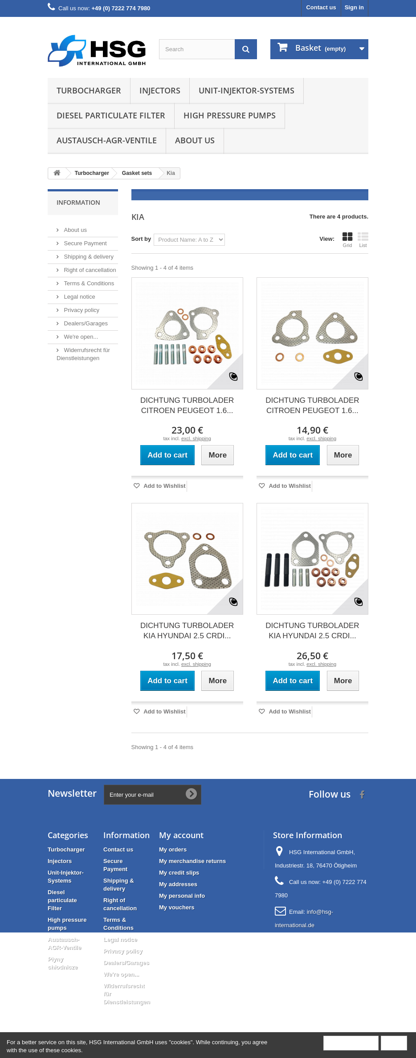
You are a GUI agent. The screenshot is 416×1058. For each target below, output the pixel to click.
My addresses (178, 884)
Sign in (354, 7)
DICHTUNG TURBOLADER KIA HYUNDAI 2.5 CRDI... (187, 630)
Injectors (159, 90)
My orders (173, 849)
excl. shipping (196, 438)
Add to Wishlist (164, 485)
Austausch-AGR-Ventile (107, 140)
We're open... (80, 333)
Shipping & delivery (88, 253)
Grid (347, 240)
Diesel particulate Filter (111, 115)
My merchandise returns (192, 861)
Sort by (141, 238)
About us (195, 140)
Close (394, 1042)
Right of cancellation (89, 266)
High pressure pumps (230, 115)
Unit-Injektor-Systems (246, 90)
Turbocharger (89, 90)
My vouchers (176, 907)
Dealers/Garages (85, 319)
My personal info (182, 895)
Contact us (321, 7)
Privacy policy (80, 306)
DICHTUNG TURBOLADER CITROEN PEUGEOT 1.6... (187, 405)
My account (181, 835)
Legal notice (78, 293)
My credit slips (179, 872)
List (363, 240)
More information (351, 1042)
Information (78, 202)
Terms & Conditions (88, 279)
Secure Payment (84, 239)
